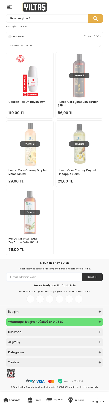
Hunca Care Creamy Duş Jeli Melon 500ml (27, 172)
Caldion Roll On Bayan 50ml (27, 102)
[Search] (54, 18)
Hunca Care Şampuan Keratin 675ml (78, 103)
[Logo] (35, 7)
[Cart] (5, 400)
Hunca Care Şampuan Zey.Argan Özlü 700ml (23, 240)
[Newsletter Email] (54, 277)
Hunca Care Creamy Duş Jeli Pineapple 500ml (77, 172)
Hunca (23, 26)
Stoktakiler (18, 36)
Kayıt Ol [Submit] (92, 277)
